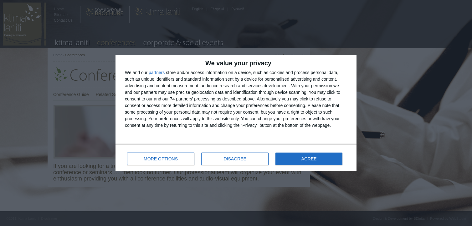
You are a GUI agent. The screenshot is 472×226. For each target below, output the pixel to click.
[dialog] (236, 113)
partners (157, 72)
